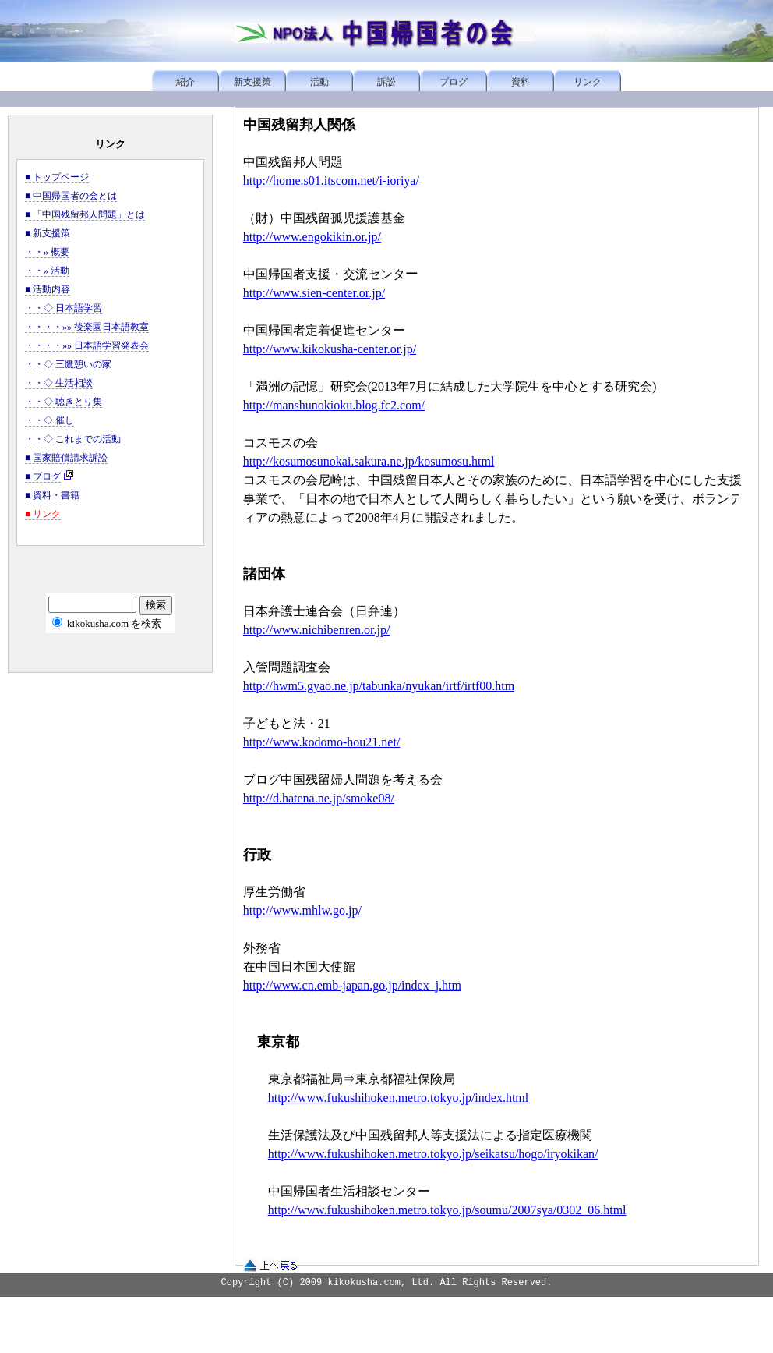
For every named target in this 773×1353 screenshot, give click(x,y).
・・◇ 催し (49, 420)
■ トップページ (57, 177)
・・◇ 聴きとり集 (63, 401)
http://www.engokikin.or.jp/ (312, 236)
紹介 (185, 81)
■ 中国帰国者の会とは (71, 195)
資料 (520, 81)
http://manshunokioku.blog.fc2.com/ (334, 405)
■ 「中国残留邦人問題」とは (85, 214)
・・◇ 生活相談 (59, 382)
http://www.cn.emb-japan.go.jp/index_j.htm (352, 985)
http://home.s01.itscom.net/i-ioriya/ (331, 180)
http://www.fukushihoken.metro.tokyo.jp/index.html (398, 1097)
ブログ (453, 81)
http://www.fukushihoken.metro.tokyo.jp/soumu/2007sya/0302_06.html (447, 1210)
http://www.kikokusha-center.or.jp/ (329, 349)
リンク (588, 81)
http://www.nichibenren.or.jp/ (316, 629)
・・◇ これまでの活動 (73, 439)
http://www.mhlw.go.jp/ (302, 910)
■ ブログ (43, 476)
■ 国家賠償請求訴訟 (66, 457)
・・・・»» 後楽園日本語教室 (87, 326)
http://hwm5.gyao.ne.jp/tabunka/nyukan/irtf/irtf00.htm (378, 685)
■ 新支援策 (47, 233)
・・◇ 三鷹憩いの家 (68, 364)
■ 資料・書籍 (52, 495)
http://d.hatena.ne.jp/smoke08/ (318, 798)
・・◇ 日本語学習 (63, 308)
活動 (319, 81)
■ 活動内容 (47, 289)
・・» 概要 (47, 251)
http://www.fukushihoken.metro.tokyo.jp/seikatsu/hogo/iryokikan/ (433, 1153)
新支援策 (252, 81)
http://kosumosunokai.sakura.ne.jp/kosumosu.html (369, 461)
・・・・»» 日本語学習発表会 (87, 345)
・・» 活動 (47, 270)
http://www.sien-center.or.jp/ (314, 292)
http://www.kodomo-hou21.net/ (322, 742)
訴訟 (386, 81)
